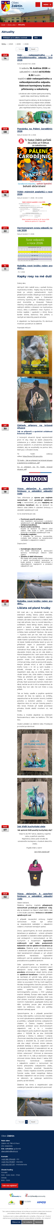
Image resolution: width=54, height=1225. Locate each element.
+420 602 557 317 (8, 1165)
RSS (37, 38)
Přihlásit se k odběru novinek (16, 38)
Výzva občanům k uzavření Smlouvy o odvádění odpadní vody (34, 491)
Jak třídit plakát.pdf (41, 852)
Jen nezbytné (27, 1222)
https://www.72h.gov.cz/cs (33, 456)
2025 (19, 44)
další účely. (43, 1213)
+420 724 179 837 (8, 1162)
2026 (26, 44)
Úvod (3, 25)
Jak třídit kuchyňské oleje (31, 826)
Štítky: (4, 44)
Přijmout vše (16, 1222)
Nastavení (38, 1222)
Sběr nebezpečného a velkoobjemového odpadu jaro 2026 (34, 57)
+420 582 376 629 (8, 1159)
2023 (11, 44)
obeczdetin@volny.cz (9, 1151)
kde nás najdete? (10, 1186)
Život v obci (12, 25)
